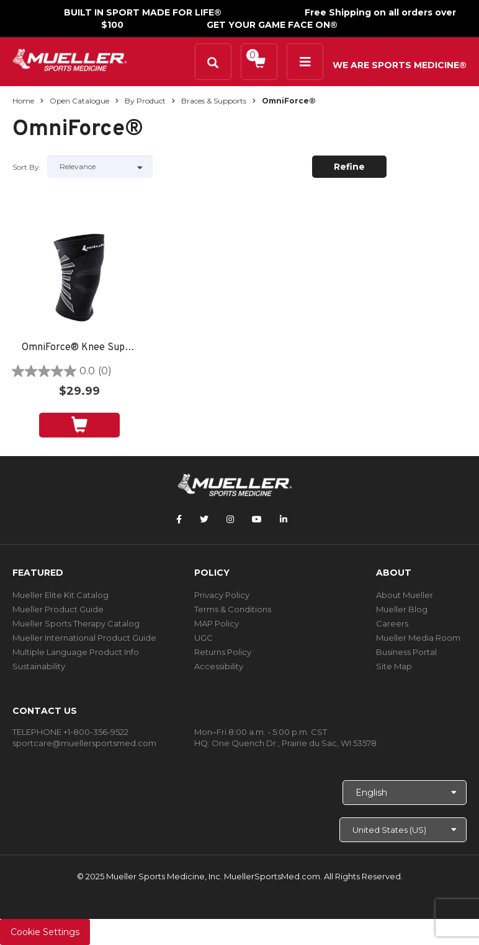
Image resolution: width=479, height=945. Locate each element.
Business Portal (406, 652)
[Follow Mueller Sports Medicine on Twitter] (204, 519)
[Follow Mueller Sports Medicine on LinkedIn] (283, 519)
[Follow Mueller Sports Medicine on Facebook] (179, 519)
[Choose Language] (404, 792)
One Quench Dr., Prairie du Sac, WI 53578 (294, 743)
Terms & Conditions (232, 609)
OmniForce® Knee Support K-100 (79, 348)
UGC (203, 638)
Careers (392, 623)
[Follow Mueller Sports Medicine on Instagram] (230, 519)
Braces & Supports (213, 100)
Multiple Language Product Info (75, 652)
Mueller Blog (402, 609)
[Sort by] (100, 167)
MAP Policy (216, 623)
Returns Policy (222, 652)
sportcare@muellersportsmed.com (84, 743)
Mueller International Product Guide (84, 638)
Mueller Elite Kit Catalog (60, 595)
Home (23, 100)
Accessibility (218, 666)
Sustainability (38, 666)
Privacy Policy (221, 595)
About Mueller (404, 595)
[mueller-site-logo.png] (70, 58)
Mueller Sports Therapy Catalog (76, 623)
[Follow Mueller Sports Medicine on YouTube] (257, 519)
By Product (145, 100)
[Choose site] (403, 829)
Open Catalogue (79, 100)
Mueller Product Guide (58, 609)
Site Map (394, 666)
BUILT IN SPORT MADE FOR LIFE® (143, 12)
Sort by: (26, 167)
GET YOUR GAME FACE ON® (272, 24)
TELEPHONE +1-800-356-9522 (70, 732)
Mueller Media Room (418, 638)
